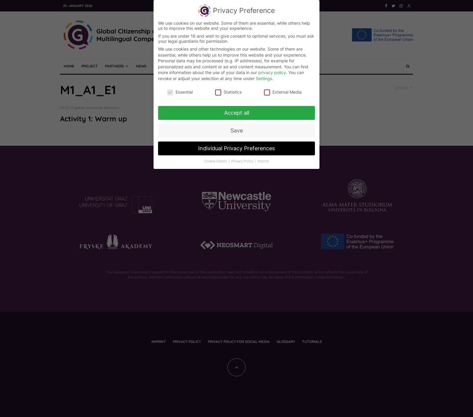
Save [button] (236, 129)
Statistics (228, 90)
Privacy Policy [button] (242, 160)
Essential (180, 90)
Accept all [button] (236, 111)
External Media (283, 90)
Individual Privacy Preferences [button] (236, 147)
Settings (264, 76)
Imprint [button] (263, 160)
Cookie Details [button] (216, 160)
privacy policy (272, 71)
